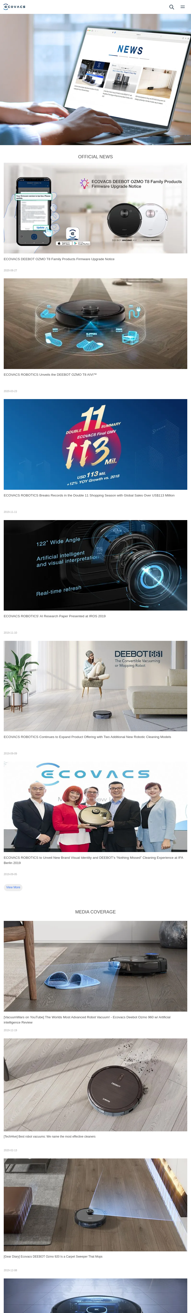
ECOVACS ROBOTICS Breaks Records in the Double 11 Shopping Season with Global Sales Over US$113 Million (89, 495)
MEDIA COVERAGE (95, 911)
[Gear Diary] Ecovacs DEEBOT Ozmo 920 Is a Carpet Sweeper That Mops (53, 1256)
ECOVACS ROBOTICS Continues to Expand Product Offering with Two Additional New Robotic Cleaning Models (87, 737)
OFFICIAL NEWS (95, 156)
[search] (171, 6)
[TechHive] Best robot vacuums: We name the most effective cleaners (50, 1136)
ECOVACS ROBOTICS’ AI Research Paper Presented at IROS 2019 (55, 616)
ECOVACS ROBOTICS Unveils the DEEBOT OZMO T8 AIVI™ (50, 374)
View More (13, 887)
